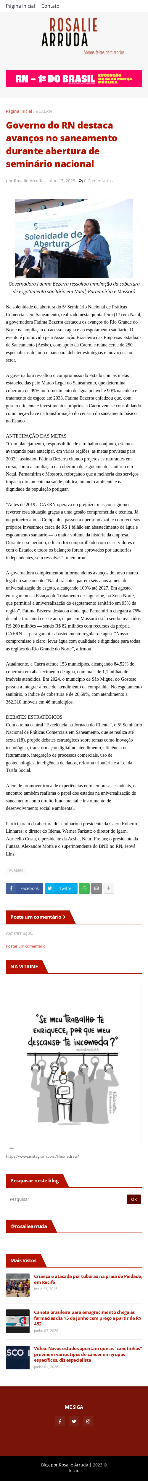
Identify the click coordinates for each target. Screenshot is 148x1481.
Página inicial (19, 111)
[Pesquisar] (67, 1199)
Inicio (74, 1470)
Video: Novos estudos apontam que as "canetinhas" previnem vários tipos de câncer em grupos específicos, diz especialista (88, 1354)
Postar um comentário (26, 946)
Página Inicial (20, 6)
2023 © (100, 1465)
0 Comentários (98, 180)
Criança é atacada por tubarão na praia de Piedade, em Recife (88, 1279)
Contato (50, 6)
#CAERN (44, 111)
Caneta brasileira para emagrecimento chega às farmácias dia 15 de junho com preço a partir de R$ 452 (87, 1318)
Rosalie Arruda (73, 1465)
